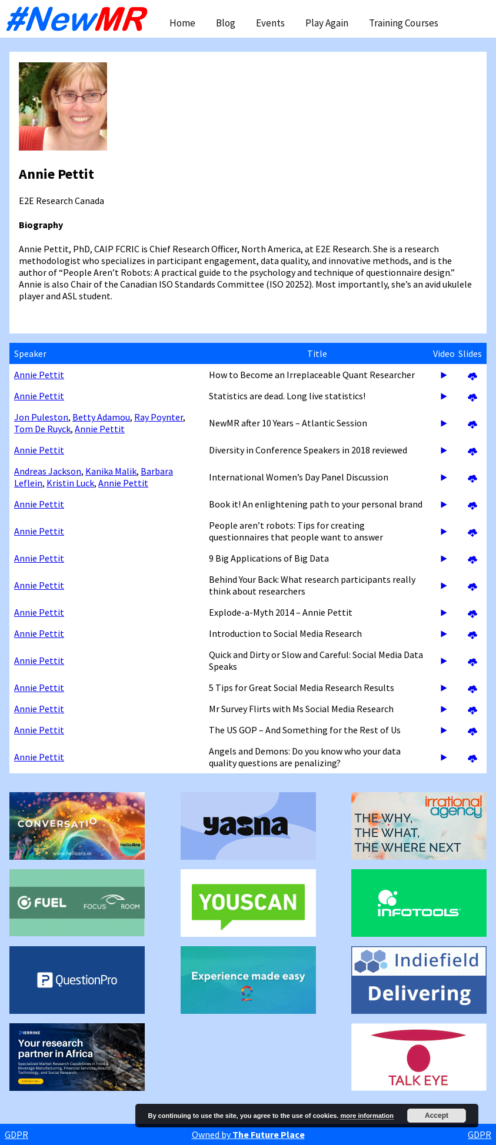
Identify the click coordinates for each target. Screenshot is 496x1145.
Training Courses (403, 22)
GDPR (16, 1134)
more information (366, 1115)
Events (270, 22)
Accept (436, 1115)
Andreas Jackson (47, 471)
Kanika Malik (111, 471)
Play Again (326, 22)
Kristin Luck (70, 483)
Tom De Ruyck (42, 429)
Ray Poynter (158, 417)
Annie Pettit (39, 374)
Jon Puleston (41, 417)
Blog (225, 22)
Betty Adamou (101, 417)
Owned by (248, 1134)
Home (182, 22)
